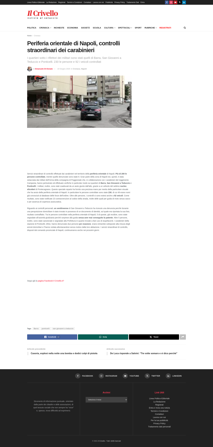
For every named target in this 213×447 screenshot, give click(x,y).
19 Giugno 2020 (63, 69)
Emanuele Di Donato (44, 69)
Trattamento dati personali (159, 427)
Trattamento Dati (133, 2)
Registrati (61, 2)
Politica (31, 28)
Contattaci (87, 2)
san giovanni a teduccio (63, 329)
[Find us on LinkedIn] (184, 2)
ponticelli (46, 329)
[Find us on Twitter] (180, 2)
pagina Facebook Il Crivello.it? (51, 281)
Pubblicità (109, 2)
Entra (143, 2)
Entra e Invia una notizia (159, 408)
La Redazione (51, 2)
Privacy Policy (119, 2)
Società (85, 28)
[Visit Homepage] (42, 14)
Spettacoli (124, 28)
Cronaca (44, 28)
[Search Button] (185, 27)
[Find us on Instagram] (171, 2)
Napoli (84, 69)
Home (29, 36)
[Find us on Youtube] (175, 2)
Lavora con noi (98, 2)
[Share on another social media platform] (183, 337)
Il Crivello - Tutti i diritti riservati (109, 441)
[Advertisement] (79, 151)
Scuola (97, 28)
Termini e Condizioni (74, 2)
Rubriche (150, 28)
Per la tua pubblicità (159, 420)
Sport (138, 28)
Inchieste (59, 28)
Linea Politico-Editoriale (36, 2)
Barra (36, 329)
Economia (72, 28)
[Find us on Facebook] (167, 2)
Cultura (108, 28)
